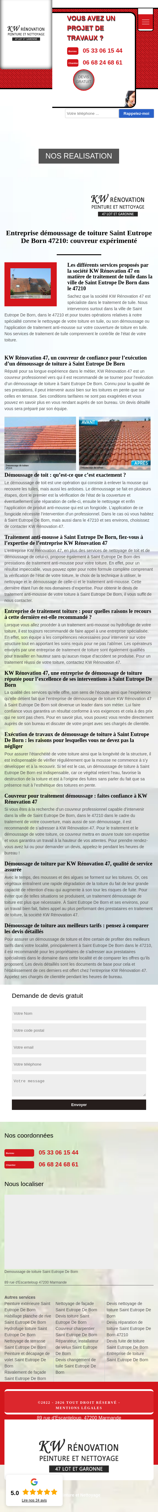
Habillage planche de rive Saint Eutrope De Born (27, 1319)
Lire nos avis (34, 1500)
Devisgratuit (83, 79)
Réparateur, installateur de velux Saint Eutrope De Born (77, 1347)
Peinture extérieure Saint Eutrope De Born (27, 1306)
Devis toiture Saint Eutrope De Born (72, 1319)
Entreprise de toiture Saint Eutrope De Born (127, 1356)
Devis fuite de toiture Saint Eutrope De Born (127, 1344)
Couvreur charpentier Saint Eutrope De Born (76, 1331)
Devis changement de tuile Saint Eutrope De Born (76, 1366)
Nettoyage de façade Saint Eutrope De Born (76, 1306)
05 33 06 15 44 (102, 50)
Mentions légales (79, 1408)
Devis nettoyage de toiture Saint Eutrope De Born (129, 1309)
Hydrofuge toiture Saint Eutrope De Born (25, 1331)
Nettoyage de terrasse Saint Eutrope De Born (25, 1344)
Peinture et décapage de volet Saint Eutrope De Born (27, 1359)
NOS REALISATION (78, 156)
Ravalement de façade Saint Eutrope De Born (25, 1375)
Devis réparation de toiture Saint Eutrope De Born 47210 (129, 1328)
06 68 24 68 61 (102, 62)
